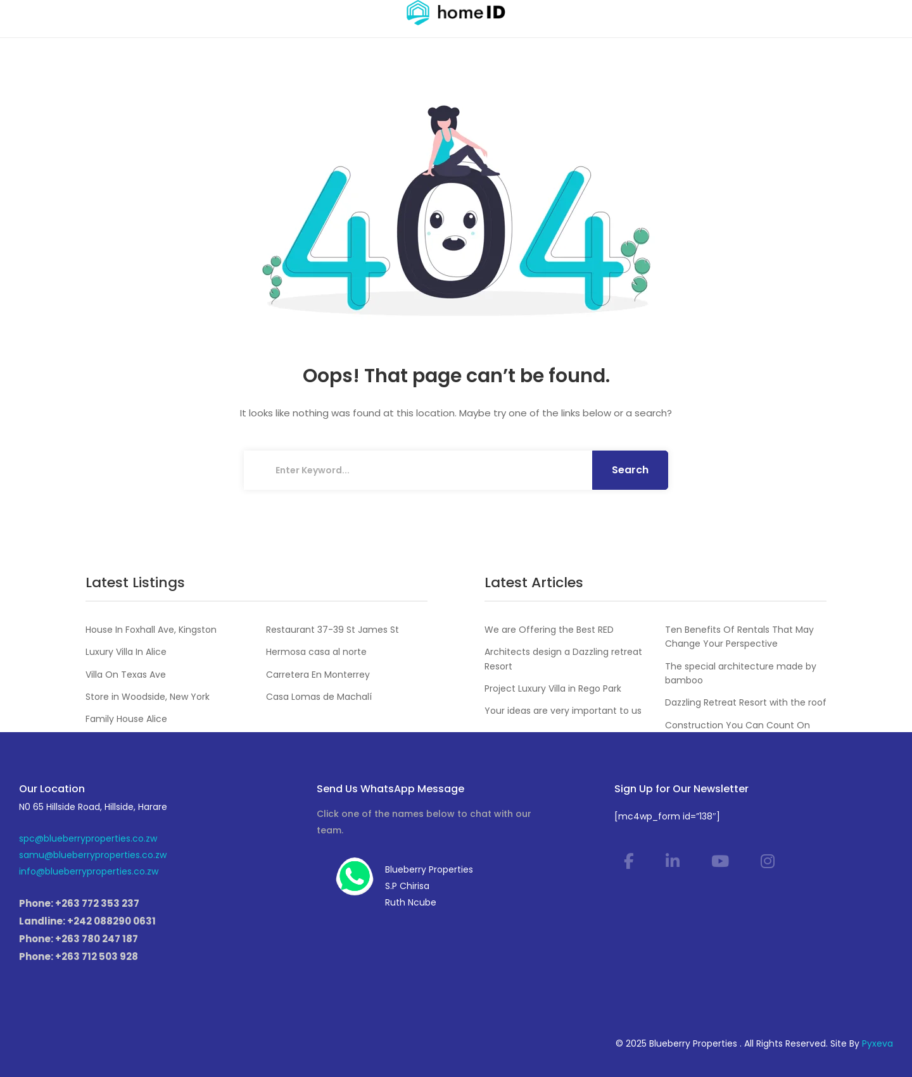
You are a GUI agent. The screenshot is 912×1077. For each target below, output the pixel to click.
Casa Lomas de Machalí (319, 696)
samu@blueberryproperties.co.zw (93, 855)
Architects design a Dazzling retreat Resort (563, 658)
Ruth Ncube (410, 902)
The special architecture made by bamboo (740, 673)
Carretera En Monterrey (318, 674)
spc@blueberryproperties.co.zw (88, 838)
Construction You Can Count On (737, 725)
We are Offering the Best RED (549, 629)
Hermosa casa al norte (316, 651)
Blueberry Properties (429, 869)
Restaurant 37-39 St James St (332, 629)
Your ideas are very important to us (563, 710)
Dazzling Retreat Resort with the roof (745, 702)
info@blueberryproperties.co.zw (88, 871)
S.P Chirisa (407, 886)
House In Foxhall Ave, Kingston (151, 629)
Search (630, 470)
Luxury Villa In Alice (126, 651)
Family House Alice (126, 719)
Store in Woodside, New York (148, 696)
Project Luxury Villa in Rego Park (552, 688)
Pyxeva (877, 1043)
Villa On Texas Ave (126, 674)
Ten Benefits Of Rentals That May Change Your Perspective (739, 636)
